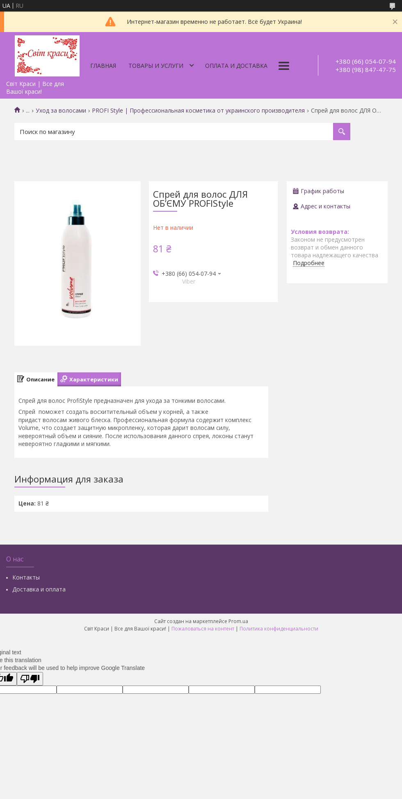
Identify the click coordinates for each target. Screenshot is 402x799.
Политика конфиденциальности (279, 628)
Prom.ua (238, 621)
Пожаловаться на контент (202, 628)
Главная (103, 65)
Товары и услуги (155, 65)
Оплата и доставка (236, 65)
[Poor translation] (30, 679)
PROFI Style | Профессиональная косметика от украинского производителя (198, 110)
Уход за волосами (61, 110)
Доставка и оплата (39, 589)
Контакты (26, 577)
